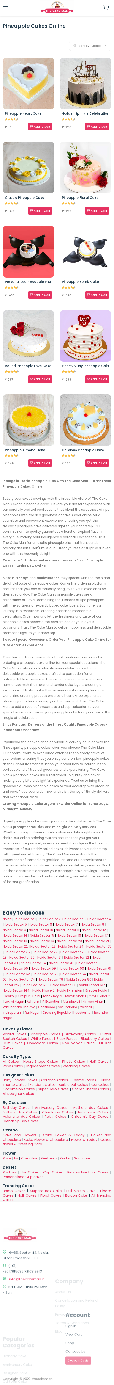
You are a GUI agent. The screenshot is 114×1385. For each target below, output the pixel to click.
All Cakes (11, 1061)
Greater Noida (96, 990)
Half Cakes (99, 1061)
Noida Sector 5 (15, 924)
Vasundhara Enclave (19, 1007)
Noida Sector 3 (74, 919)
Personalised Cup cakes (23, 1176)
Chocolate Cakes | (44, 1042)
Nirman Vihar (93, 1001)
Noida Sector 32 (76, 957)
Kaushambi (82, 1012)
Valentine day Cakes (21, 1116)
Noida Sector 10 (41, 930)
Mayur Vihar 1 (75, 996)
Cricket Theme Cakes (90, 1089)
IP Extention (51, 1001)
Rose (7, 1158)
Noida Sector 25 (98, 946)
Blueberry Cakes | (96, 1038)
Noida (7, 919)
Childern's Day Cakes (89, 1116)
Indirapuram (12, 1012)
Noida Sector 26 (17, 952)
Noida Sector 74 (22, 979)
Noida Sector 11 (67, 930)
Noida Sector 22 (15, 946)
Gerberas (49, 1158)
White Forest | (44, 1038)
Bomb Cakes (14, 1190)
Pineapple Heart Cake (23, 113)
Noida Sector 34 (33, 963)
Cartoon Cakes (54, 1080)
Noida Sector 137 (92, 985)
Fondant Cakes (43, 1084)
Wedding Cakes (76, 1066)
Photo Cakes (73, 1061)
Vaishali (86, 1007)
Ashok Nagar (52, 996)
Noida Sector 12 (94, 930)
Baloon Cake (76, 1195)
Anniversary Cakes (52, 1107)
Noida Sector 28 (73, 952)
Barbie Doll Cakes (73, 1084)
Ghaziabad (46, 1007)
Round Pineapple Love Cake (28, 366)
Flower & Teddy (84, 1139)
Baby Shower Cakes (20, 1080)
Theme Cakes (84, 1080)
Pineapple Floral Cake (80, 197)
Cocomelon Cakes (19, 1089)
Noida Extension (69, 990)
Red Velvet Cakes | (80, 1042)
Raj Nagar (32, 1012)
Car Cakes (100, 1084)
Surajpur (23, 996)
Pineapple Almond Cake (25, 450)
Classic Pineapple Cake (24, 197)
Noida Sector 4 (99, 919)
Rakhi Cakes (55, 1116)
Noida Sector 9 (14, 930)
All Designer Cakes (18, 1093)
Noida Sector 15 (42, 935)
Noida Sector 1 (25, 919)
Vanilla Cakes (14, 1034)
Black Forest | (69, 1038)
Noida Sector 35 (61, 963)
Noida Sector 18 (15, 941)
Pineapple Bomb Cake (80, 281)
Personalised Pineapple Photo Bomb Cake (40, 281)
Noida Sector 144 (16, 990)
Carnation (29, 1158)
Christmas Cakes (57, 1112)
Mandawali (71, 1001)
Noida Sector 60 (71, 968)
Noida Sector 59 (43, 968)
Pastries (9, 1172)
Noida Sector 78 (50, 979)
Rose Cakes (13, 1066)
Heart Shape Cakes (40, 1061)
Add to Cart (40, 127)
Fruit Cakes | (15, 1042)
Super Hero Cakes (53, 1089)
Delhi (36, 996)
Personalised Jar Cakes (88, 1172)
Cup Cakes (53, 1172)
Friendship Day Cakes (21, 1121)
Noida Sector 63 (45, 974)
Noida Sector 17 (96, 935)
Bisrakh (8, 996)
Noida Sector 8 (92, 924)
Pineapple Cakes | (48, 1034)
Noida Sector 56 (15, 968)
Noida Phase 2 (43, 990)
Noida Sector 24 (71, 946)
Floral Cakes (50, 1195)
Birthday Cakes (16, 1107)
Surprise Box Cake (46, 1190)
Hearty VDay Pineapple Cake (86, 366)
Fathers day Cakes (20, 1112)
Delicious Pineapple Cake (83, 450)
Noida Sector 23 (42, 946)
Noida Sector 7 (66, 924)
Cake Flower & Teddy (63, 1135)
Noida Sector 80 (78, 979)
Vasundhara (67, 1007)
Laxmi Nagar (14, 1001)
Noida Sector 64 (73, 974)
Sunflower (82, 1158)
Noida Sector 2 (49, 919)
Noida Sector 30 (22, 957)
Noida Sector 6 (40, 924)
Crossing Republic (57, 1012)
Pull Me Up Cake (81, 1190)
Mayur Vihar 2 (99, 996)
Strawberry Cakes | (82, 1034)
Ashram (33, 1001)
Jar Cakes (30, 1172)
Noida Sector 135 (63, 985)
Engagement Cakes (43, 1066)
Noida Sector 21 (97, 941)
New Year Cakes (93, 1112)
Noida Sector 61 (99, 968)
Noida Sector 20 (69, 941)
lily (16, 1158)
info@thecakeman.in (26, 1331)
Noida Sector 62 (17, 974)
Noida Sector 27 (45, 952)
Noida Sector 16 (69, 935)
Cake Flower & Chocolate (46, 1139)
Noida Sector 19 (42, 941)
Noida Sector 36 (89, 963)
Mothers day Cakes (90, 1107)
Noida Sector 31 (49, 957)
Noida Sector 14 (15, 935)
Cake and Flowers (19, 1135)
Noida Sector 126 (35, 985)
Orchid (65, 1158)
